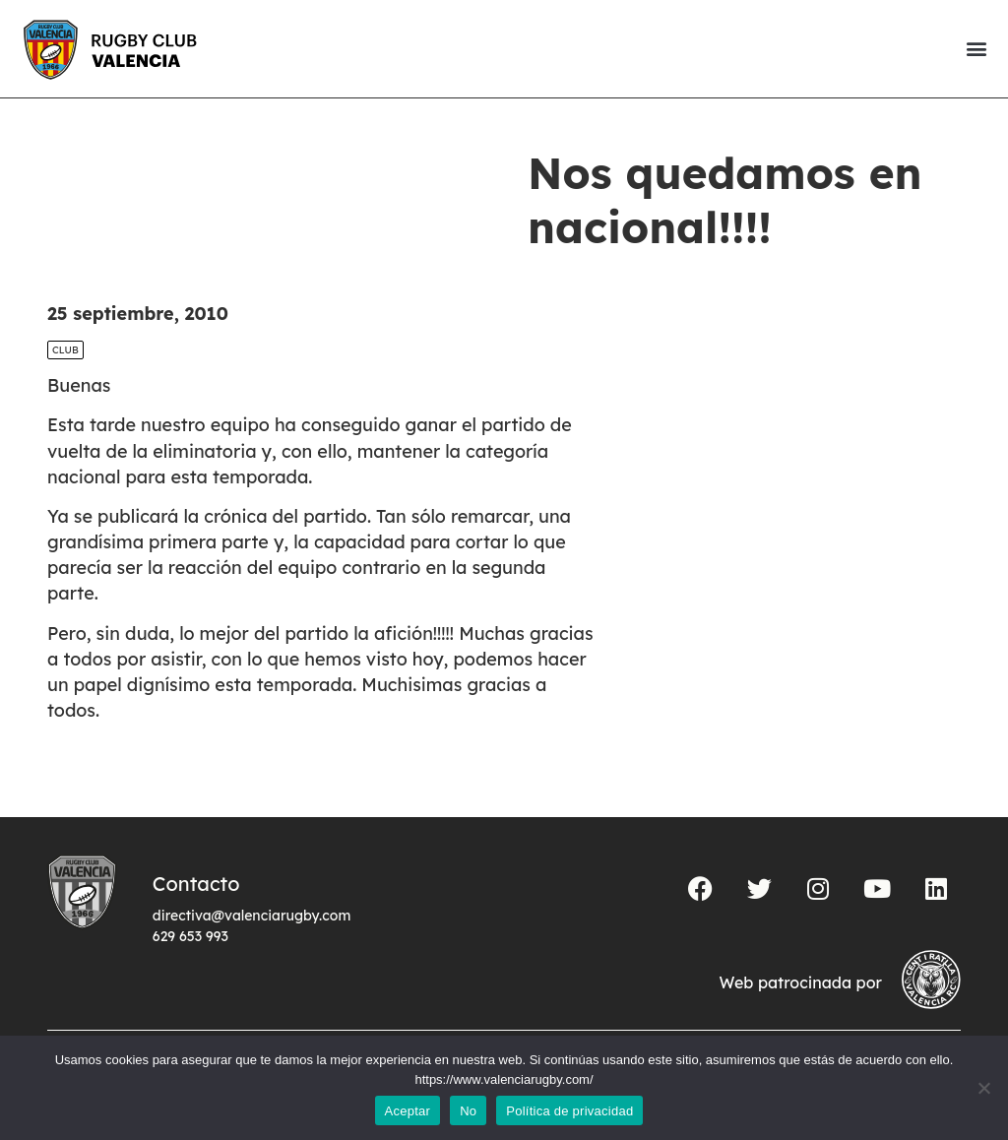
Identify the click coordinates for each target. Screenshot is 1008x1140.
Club (65, 350)
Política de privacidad (569, 1111)
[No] (983, 1088)
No (468, 1111)
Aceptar (408, 1111)
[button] (976, 48)
